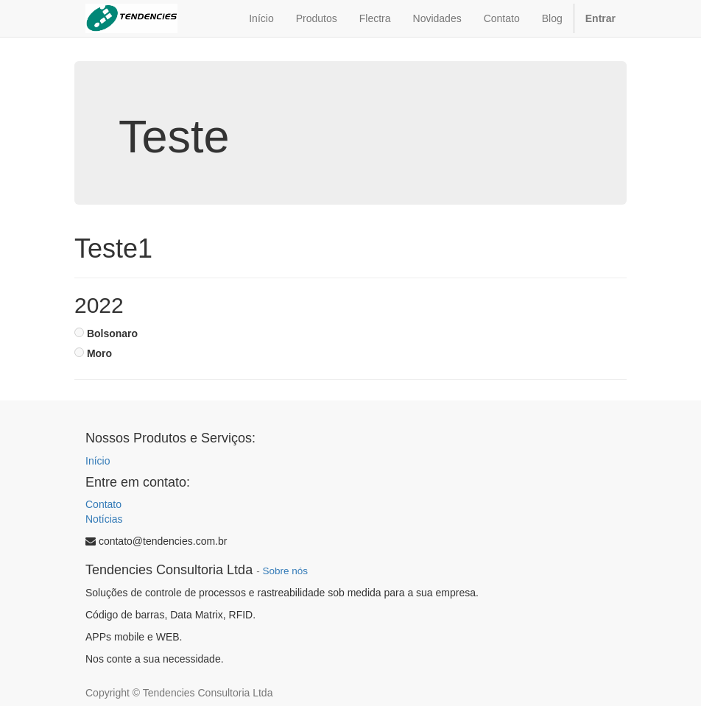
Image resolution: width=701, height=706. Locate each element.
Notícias (104, 519)
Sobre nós (285, 570)
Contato (103, 504)
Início (97, 461)
